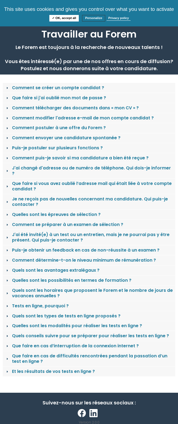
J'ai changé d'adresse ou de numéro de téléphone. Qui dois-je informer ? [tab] (88, 170)
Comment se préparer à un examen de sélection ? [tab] (64, 224)
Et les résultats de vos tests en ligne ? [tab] (50, 371)
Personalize (93, 18)
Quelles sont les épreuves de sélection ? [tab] (53, 214)
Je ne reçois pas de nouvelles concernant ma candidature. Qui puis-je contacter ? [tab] (86, 201)
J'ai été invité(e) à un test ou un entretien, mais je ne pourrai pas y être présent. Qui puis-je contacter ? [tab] (87, 237)
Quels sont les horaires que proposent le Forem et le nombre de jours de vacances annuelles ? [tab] (89, 293)
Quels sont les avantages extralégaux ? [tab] (52, 270)
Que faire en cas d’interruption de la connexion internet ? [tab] (72, 346)
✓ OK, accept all (64, 18)
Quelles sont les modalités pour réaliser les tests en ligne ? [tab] (73, 326)
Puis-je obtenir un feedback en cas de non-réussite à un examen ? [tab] (82, 250)
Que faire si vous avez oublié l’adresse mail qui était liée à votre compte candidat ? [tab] (88, 186)
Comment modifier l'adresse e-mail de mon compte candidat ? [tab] (79, 118)
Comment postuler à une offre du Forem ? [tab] (55, 128)
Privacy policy (118, 18)
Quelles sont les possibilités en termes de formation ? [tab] (68, 280)
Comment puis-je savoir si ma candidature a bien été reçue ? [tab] (77, 158)
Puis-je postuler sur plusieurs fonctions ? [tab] (54, 148)
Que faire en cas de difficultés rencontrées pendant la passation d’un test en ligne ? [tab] (86, 358)
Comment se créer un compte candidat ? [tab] (54, 88)
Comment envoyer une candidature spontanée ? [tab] (63, 138)
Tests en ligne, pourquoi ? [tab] (37, 306)
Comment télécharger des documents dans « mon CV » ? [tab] (72, 108)
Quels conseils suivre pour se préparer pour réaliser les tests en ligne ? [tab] (87, 336)
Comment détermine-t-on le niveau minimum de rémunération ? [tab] (80, 260)
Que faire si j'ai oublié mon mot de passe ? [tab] (55, 98)
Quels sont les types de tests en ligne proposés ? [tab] (63, 316)
